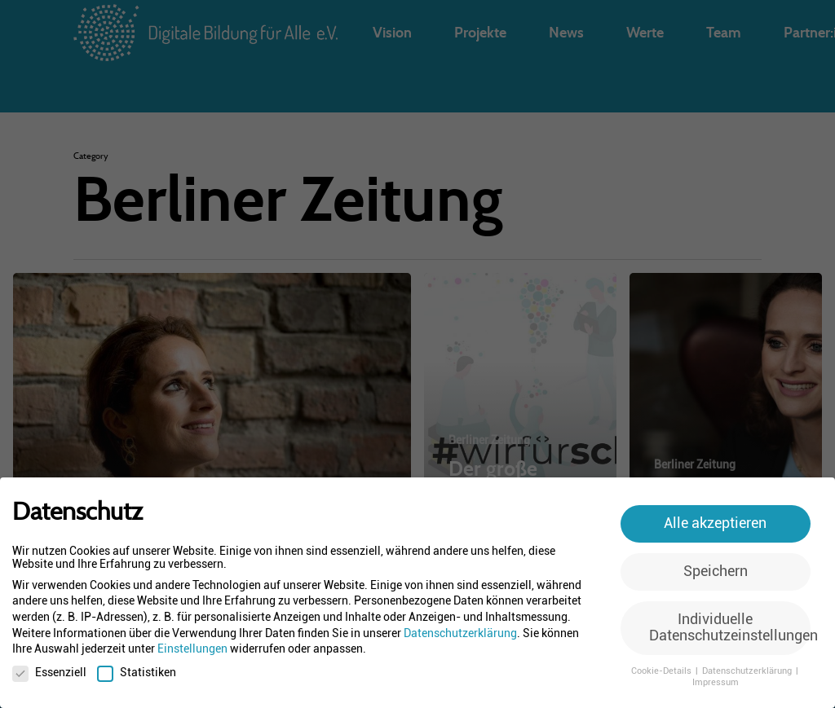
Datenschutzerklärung (460, 633)
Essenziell (49, 672)
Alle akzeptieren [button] (715, 523)
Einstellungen (192, 648)
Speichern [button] (715, 571)
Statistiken (136, 672)
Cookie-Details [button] (662, 671)
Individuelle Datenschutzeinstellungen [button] (730, 627)
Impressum (715, 682)
